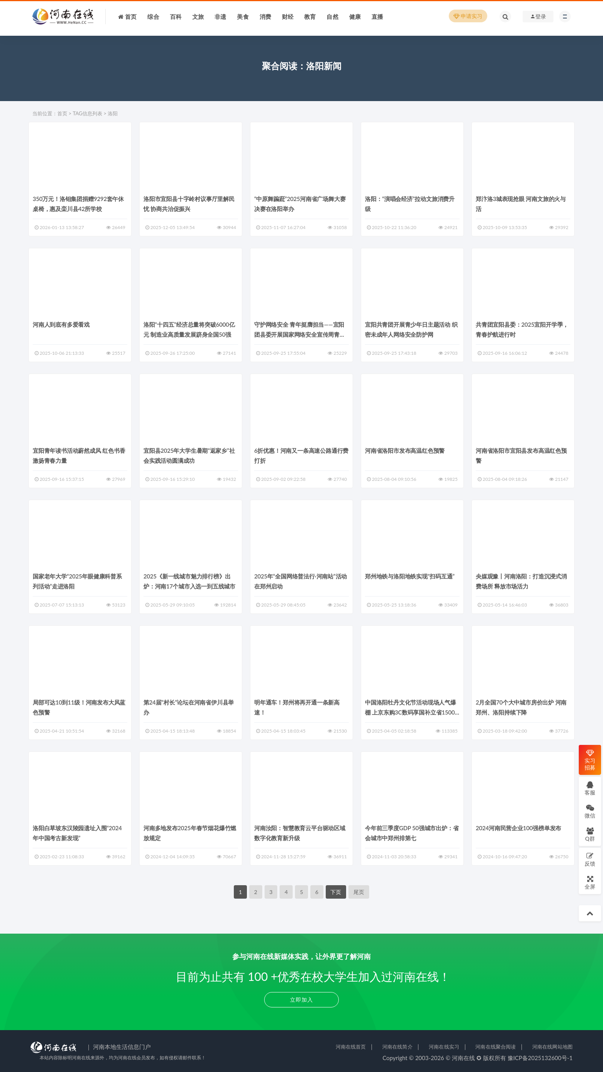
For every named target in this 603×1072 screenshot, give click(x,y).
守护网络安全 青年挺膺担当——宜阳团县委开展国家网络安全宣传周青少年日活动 (299, 334)
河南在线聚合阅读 (495, 1047)
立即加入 (301, 999)
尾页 (358, 892)
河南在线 (463, 1057)
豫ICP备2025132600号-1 (540, 1057)
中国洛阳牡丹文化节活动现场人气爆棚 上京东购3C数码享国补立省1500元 (410, 712)
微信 (590, 811)
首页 (62, 113)
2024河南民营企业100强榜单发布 (518, 827)
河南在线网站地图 (552, 1047)
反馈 (590, 859)
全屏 (590, 882)
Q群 (590, 834)
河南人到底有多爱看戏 (61, 324)
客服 (590, 788)
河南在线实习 (444, 1047)
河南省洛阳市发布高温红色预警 (405, 450)
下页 (335, 892)
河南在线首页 (351, 1047)
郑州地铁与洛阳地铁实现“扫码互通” (410, 576)
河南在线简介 (397, 1047)
